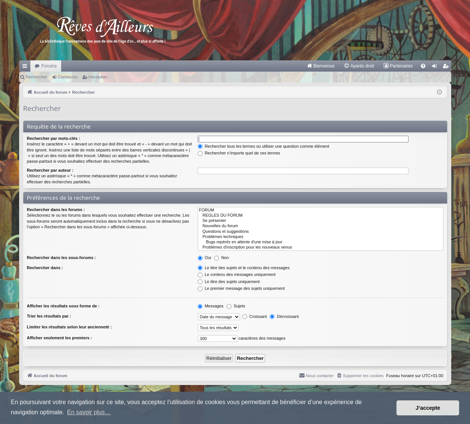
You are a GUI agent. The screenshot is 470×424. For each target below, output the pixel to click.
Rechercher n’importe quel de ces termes (239, 153)
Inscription (98, 77)
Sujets (236, 306)
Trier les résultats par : (49, 316)
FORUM (320, 210)
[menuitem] (320, 66)
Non (221, 257)
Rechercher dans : (45, 267)
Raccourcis (26, 67)
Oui (204, 257)
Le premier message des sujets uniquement (241, 288)
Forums (49, 66)
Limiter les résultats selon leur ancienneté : (69, 327)
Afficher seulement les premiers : (59, 338)
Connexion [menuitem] (436, 67)
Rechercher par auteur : (50, 170)
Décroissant (284, 316)
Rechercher (36, 77)
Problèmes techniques (320, 237)
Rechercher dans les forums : (56, 209)
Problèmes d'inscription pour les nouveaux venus (320, 247)
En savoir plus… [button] (89, 412)
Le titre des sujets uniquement (229, 281)
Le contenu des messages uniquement (237, 274)
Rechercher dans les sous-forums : (61, 257)
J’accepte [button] (428, 408)
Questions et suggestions (320, 231)
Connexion (68, 77)
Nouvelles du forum (320, 226)
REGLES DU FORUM (320, 215)
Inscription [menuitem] (447, 67)
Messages (211, 306)
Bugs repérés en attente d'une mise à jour (320, 242)
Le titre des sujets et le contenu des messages (244, 267)
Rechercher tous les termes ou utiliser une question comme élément (263, 146)
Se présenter (320, 220)
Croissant (254, 316)
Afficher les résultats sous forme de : (63, 306)
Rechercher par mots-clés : (53, 138)
